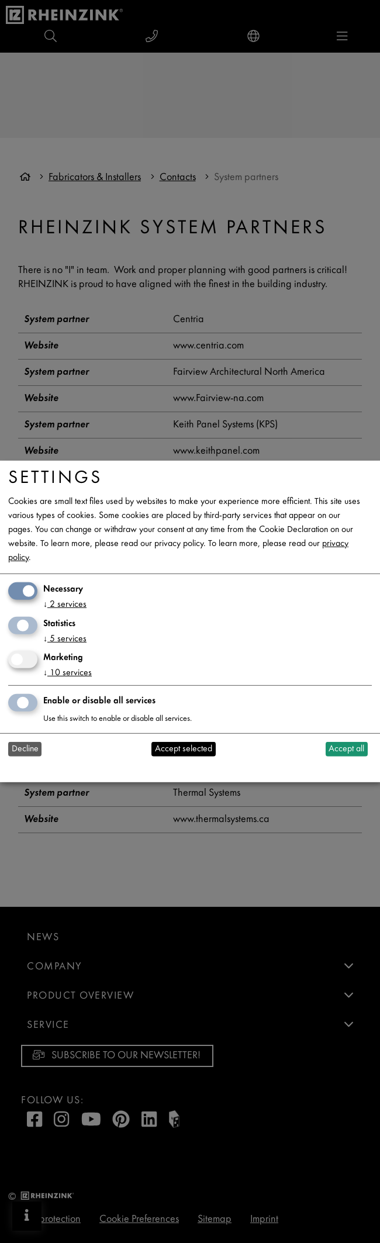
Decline (25, 749)
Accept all (346, 749)
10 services (67, 673)
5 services (65, 639)
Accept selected (183, 749)
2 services (65, 605)
